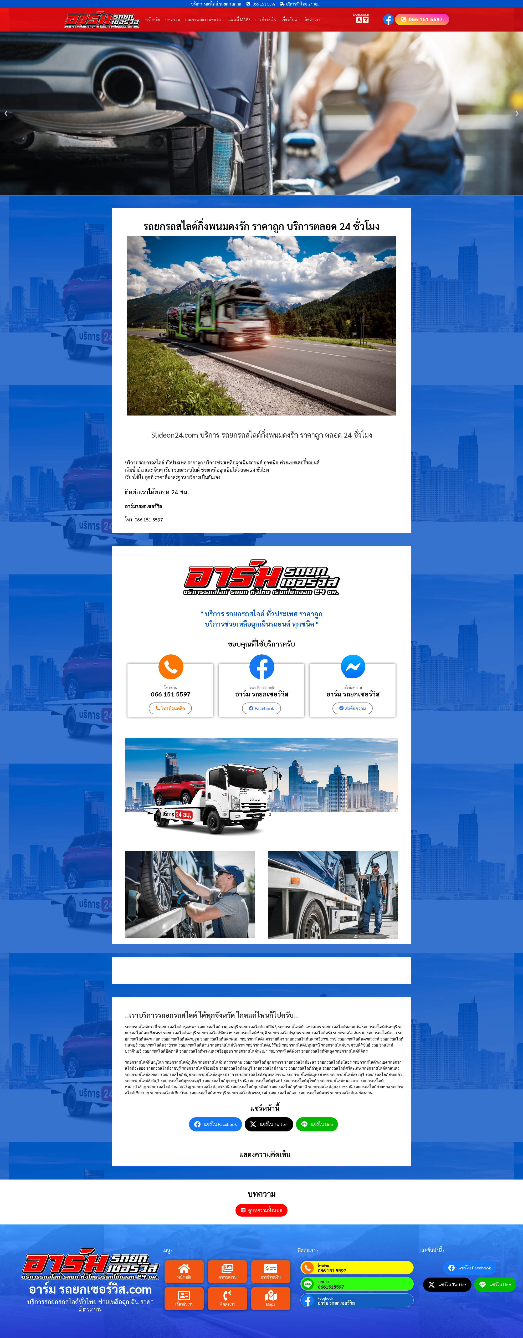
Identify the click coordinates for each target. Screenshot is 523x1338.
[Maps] (270, 1295)
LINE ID (323, 1282)
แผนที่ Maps (239, 19)
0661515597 (331, 1286)
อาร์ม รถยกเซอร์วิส (262, 694)
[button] (6, 113)
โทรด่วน (170, 687)
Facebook (325, 1298)
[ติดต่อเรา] (227, 1295)
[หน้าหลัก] (184, 1268)
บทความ (172, 19)
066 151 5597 (171, 694)
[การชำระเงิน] (270, 1268)
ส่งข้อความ (353, 687)
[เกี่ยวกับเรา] (184, 1295)
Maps (270, 1304)
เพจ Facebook (262, 687)
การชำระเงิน (266, 19)
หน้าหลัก (152, 19)
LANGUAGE (361, 14)
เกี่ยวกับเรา (290, 19)
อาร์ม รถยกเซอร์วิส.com (90, 1288)
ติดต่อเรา (312, 19)
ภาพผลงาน (227, 1277)
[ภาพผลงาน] (227, 1268)
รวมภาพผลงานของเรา (204, 19)
